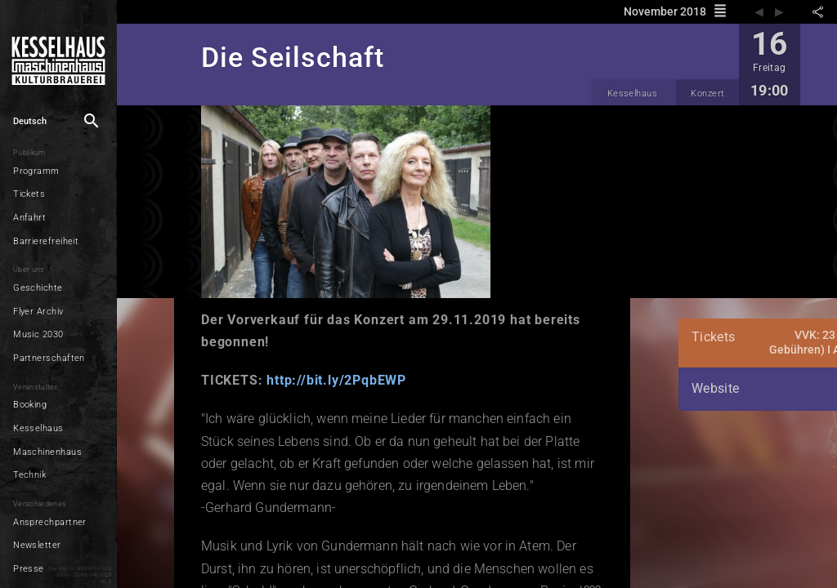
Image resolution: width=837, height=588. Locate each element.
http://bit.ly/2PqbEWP (325, 380)
